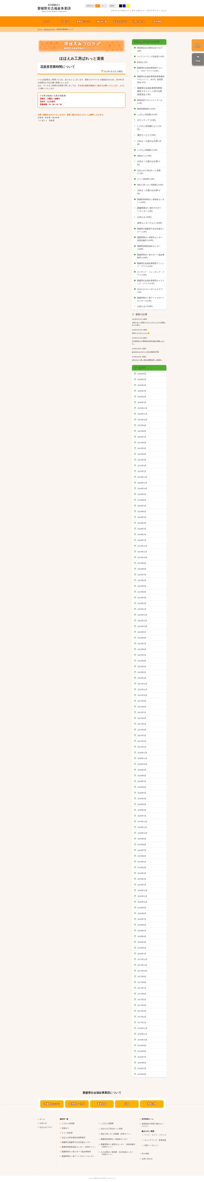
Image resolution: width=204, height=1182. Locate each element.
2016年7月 (142, 1057)
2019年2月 (142, 879)
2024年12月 (142, 477)
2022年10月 (142, 626)
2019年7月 (142, 850)
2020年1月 (142, 816)
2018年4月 (142, 936)
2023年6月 (142, 580)
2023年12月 (142, 546)
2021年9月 (142, 701)
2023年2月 (142, 603)
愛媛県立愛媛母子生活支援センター (76, 1142)
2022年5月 (142, 655)
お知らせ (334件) (145, 306)
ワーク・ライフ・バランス (155, 1135)
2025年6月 (142, 443)
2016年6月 (142, 1063)
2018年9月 (142, 908)
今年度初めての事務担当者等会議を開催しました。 (148, 342)
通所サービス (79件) (146, 135)
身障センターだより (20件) (149, 223)
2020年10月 (142, 764)
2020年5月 (142, 793)
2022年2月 (142, 672)
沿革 (127, 1104)
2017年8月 (142, 982)
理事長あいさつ (52, 1104)
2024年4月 (142, 523)
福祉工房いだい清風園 (110, 1134)
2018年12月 (142, 890)
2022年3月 (142, 667)
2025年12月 (142, 408)
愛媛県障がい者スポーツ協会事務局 (76, 1152)
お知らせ (65, 21)
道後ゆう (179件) (144, 156)
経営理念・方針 (77, 1104)
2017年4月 (142, 1005)
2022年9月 (142, 632)
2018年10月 (142, 902)
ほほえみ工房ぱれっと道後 (112, 1129)
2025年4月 (142, 454)
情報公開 (151, 1104)
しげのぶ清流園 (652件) (147, 115)
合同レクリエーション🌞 (140, 333)
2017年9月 (142, 977)
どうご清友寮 (67, 1133)
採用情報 (157, 21)
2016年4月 (142, 1074)
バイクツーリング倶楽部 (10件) (150, 56)
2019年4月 (142, 867)
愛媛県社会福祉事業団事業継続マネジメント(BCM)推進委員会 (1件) (149, 91)
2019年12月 (142, 822)
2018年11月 (142, 896)
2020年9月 (142, 770)
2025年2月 (142, 466)
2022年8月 (142, 638)
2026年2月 (142, 397)
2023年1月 (142, 609)
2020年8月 (142, 776)
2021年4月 (142, 730)
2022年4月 (142, 661)
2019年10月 (142, 833)
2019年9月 (142, 839)
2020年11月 (142, 758)
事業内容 (101, 1104)
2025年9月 (142, 425)
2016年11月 (142, 1034)
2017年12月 (142, 959)
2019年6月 (142, 856)
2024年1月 (142, 540)
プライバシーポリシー (120, 11)
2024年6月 (142, 511)
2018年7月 (142, 919)
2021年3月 (142, 735)
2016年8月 (142, 1051)
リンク (163, 11)
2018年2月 (142, 948)
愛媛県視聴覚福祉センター (73, 1147)
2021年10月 (142, 695)
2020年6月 (142, 787)
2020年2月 (142, 810)
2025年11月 (142, 414)
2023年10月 (142, 557)
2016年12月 (142, 1028)
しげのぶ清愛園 (107, 1123)
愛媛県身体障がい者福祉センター (114, 1139)
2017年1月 (142, 1022)
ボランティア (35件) (146, 120)
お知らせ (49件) (144, 217)
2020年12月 (142, 753)
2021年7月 (142, 712)
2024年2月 (142, 534)
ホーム (47, 21)
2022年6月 (142, 649)
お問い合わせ (139, 21)
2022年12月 (142, 615)
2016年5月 (142, 1068)
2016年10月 (142, 1040)
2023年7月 (142, 575)
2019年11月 (142, 827)
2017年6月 (142, 994)
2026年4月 (142, 385)
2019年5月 (142, 862)
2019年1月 (142, 885)
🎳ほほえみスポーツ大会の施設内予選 (145, 352)
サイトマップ (152, 11)
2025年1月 (142, 471)
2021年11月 (142, 689)
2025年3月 (142, 460)
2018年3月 (142, 942)
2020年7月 (142, 781)
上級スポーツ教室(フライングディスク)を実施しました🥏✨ (149, 324)
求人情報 (145, 1154)
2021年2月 (142, 741)
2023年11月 (142, 552)
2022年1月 (142, 678)
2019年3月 (142, 873)
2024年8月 (142, 500)
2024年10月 (142, 489)
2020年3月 (142, 804)
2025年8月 (142, 431)
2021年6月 (142, 718)
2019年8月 (142, 845)
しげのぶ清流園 (68, 1123)
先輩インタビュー (151, 1145)
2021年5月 (142, 724)
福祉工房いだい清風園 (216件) (150, 185)
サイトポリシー (138, 11)
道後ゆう (65, 1128)
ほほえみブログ (120, 21)
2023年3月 (142, 598)
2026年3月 (142, 391)
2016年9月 (142, 1045)
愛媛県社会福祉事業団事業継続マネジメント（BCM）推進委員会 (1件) (150, 79)
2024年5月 (142, 517)
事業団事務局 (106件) (146, 109)
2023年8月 (142, 569)
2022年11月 (142, 621)
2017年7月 (142, 988)
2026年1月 (142, 402)
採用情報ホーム (148, 1119)
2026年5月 (142, 379)
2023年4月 (142, 592)
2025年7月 (142, 437)
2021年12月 (142, 684)
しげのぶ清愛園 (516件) (147, 150)
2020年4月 (142, 799)
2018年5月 (142, 931)
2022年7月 (142, 644)
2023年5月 (142, 586)
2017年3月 (142, 1011)
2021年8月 (142, 707)
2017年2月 (142, 1017)
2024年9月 (142, 494)
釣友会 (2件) (142, 62)
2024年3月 (142, 529)
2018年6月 (142, 925)
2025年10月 (142, 420)
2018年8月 (142, 913)
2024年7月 (142, 506)
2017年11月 (142, 965)
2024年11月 (142, 483)
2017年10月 (142, 971)
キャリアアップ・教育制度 (155, 1140)
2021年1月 (142, 747)
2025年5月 (142, 448)
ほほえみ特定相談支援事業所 (73, 1138)
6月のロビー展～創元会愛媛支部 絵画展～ (147, 360)
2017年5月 (142, 1000)
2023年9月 (142, 563)
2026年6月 (142, 374)
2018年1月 (142, 954)
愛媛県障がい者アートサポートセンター (78, 1156)
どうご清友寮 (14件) (146, 179)
